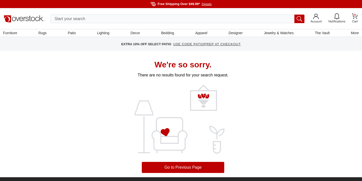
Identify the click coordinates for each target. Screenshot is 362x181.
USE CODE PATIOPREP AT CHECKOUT (207, 45)
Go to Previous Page (183, 168)
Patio (72, 33)
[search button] (299, 19)
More (354, 33)
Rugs (43, 33)
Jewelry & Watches (278, 33)
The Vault (321, 33)
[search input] (177, 19)
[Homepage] (24, 18)
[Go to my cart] (355, 18)
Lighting (103, 33)
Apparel (201, 33)
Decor (135, 33)
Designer (235, 33)
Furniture (11, 33)
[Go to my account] (316, 19)
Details (207, 4)
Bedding (167, 33)
